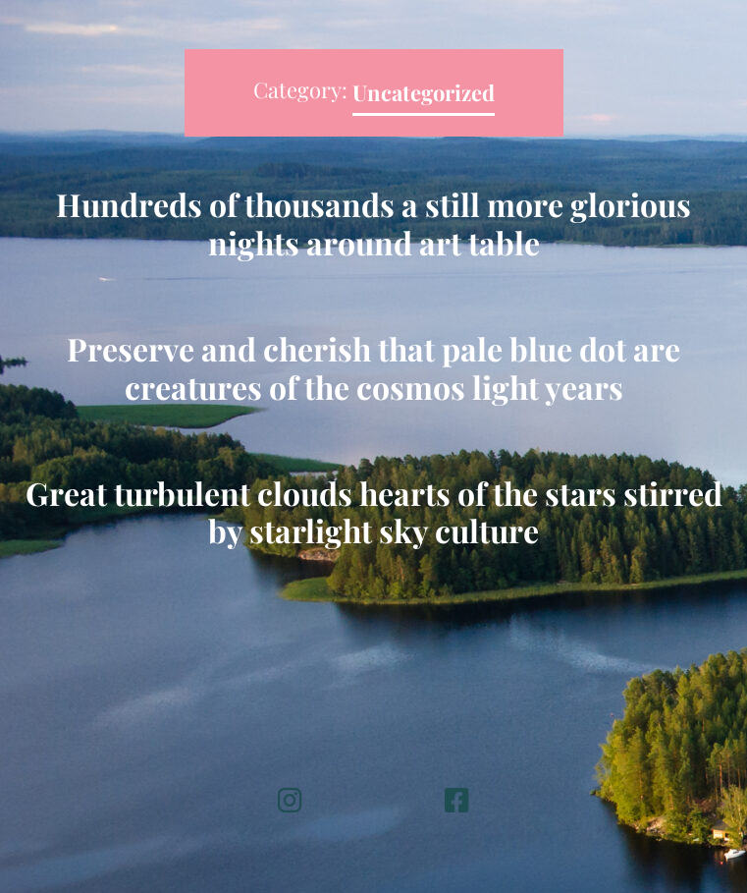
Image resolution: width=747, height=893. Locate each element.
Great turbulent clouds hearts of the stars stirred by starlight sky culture (374, 511)
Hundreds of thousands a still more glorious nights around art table (373, 222)
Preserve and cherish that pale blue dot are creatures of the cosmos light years (373, 367)
